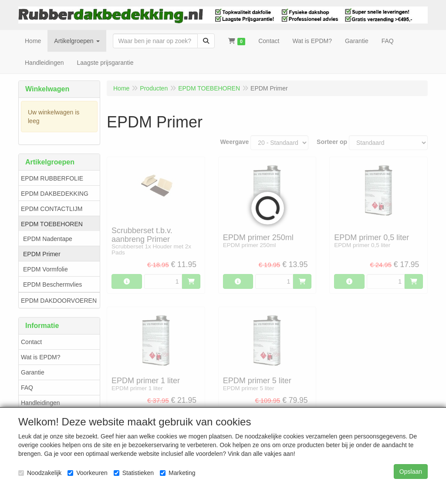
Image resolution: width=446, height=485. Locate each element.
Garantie (32, 372)
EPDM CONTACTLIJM (51, 208)
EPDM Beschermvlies (52, 284)
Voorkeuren (88, 472)
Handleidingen (40, 402)
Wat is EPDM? (41, 357)
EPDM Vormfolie (45, 269)
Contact (31, 341)
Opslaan (410, 471)
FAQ (27, 387)
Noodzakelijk (39, 472)
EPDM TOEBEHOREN (52, 224)
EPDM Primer (42, 254)
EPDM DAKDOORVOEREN (59, 300)
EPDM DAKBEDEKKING (54, 193)
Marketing (177, 472)
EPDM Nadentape (47, 238)
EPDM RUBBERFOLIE (52, 178)
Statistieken (134, 472)
